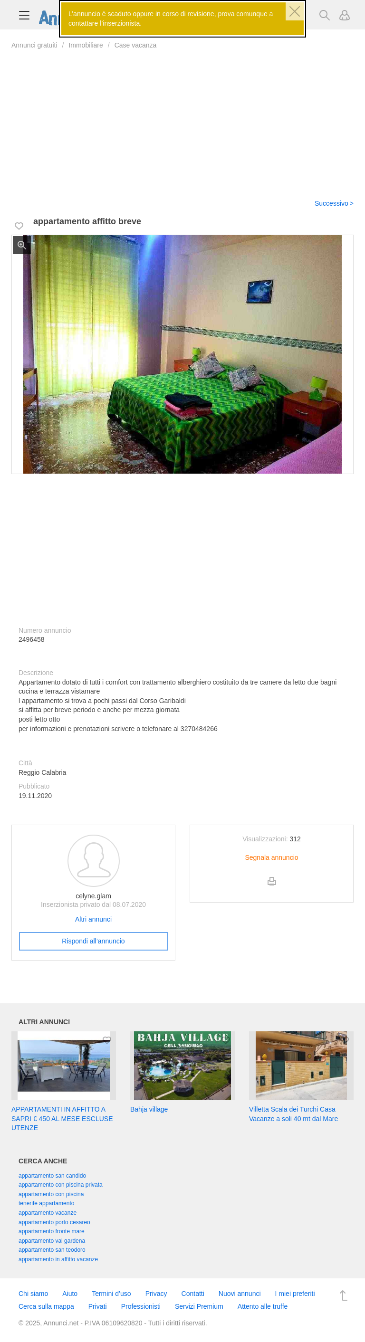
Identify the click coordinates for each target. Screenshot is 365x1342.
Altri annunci (93, 919)
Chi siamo (33, 1293)
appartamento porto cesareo (54, 1222)
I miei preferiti (295, 1293)
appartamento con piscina (51, 1194)
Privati (97, 1306)
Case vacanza (136, 45)
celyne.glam (93, 896)
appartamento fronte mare (52, 1231)
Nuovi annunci (240, 1293)
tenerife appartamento (46, 1203)
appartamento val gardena (52, 1240)
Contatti (193, 1293)
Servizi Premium (199, 1306)
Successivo (331, 203)
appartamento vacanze (48, 1212)
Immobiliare (85, 45)
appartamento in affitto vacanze (58, 1259)
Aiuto (69, 1293)
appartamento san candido (52, 1175)
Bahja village (149, 1109)
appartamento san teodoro (52, 1250)
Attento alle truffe (263, 1306)
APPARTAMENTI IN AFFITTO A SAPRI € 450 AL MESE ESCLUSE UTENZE (62, 1118)
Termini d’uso (111, 1293)
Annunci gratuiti (34, 45)
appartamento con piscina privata (61, 1184)
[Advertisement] (182, 118)
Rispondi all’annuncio (93, 941)
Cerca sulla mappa (46, 1306)
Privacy (156, 1293)
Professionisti (141, 1306)
